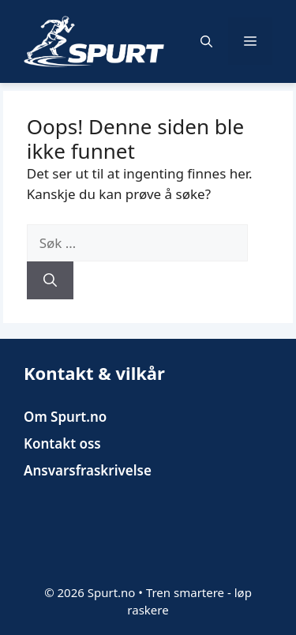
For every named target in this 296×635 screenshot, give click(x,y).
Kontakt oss (62, 443)
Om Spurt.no (65, 417)
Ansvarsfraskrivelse (88, 470)
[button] (206, 41)
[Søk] (50, 280)
